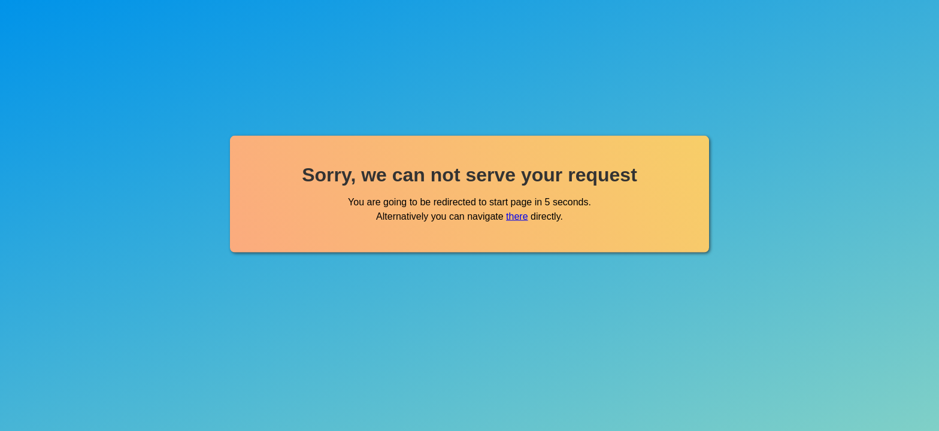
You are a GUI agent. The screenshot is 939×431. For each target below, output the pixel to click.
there (517, 216)
